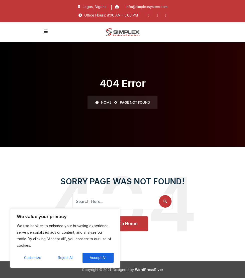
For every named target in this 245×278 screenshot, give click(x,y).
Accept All (98, 257)
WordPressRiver (149, 269)
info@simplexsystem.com (147, 7)
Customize (32, 257)
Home (103, 102)
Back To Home (122, 223)
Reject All (65, 257)
